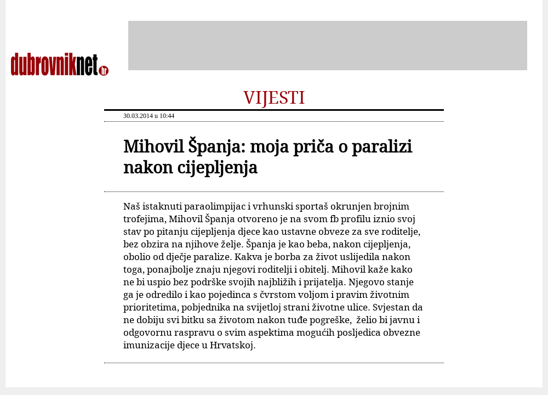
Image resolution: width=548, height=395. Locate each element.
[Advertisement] (327, 45)
